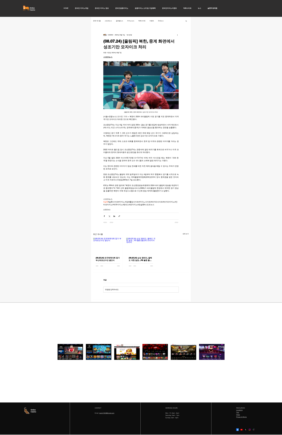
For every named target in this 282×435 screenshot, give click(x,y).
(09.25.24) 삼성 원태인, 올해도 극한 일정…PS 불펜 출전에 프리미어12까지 (140, 259)
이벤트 (152, 21)
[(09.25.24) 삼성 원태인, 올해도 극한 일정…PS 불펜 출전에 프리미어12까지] (141, 246)
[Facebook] (237, 429)
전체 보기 (186, 234)
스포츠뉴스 (108, 21)
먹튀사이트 (141, 21)
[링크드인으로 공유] (114, 216)
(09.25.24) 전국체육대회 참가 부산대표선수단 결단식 (108, 259)
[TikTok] (253, 429)
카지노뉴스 (130, 21)
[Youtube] (241, 429)
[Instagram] (249, 429)
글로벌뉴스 (119, 21)
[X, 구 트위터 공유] (109, 216)
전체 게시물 (97, 21)
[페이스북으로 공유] (104, 216)
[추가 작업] (177, 35)
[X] (245, 429)
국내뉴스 (161, 21)
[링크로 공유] (119, 216)
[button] (186, 21)
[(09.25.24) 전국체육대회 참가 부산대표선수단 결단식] (108, 246)
